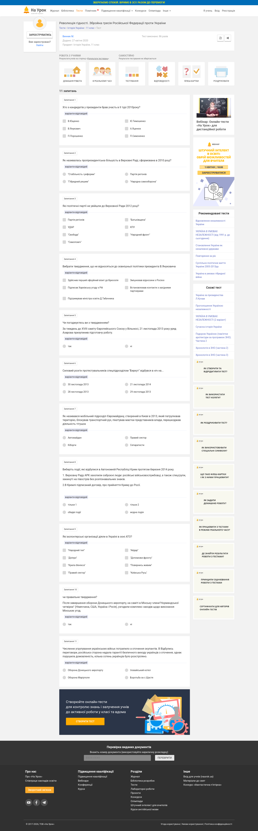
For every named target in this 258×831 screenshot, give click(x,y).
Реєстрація (228, 10)
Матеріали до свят (194, 780)
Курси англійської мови (145, 809)
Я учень (207, 10)
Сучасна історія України (209, 326)
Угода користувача (170, 824)
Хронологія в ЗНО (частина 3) (212, 355)
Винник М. (68, 36)
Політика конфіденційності (218, 824)
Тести (79, 10)
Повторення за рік (206, 256)
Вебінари (83, 780)
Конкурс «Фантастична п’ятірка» (202, 784)
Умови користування (192, 824)
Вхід (217, 10)
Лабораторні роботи (143, 788)
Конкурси (140, 10)
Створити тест (85, 721)
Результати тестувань (97, 58)
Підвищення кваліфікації (117, 10)
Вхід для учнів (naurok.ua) (198, 776)
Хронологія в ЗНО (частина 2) (212, 348)
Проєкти (136, 792)
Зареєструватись (40, 35)
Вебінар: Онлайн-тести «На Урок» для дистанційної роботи (213, 125)
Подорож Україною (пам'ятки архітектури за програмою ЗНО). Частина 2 (213, 337)
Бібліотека (67, 10)
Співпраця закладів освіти (41, 780)
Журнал (54, 10)
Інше (167, 10)
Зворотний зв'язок (39, 789)
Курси (81, 788)
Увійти (39, 45)
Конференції (85, 784)
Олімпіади (137, 801)
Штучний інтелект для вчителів (149, 805)
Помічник (92, 10)
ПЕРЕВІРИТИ (165, 757)
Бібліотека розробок (143, 780)
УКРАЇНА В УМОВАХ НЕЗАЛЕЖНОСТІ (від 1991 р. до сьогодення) (213, 235)
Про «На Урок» (33, 776)
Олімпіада (155, 10)
